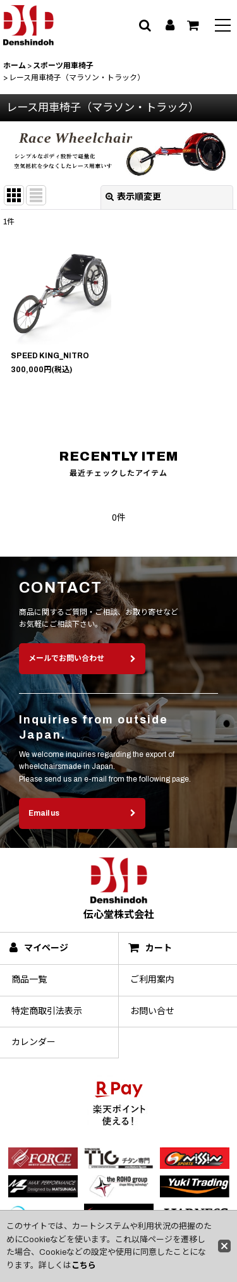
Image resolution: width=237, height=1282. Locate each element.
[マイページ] (170, 25)
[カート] (193, 25)
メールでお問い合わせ (82, 673)
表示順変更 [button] (133, 197)
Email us (82, 827)
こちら (83, 1265)
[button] (223, 27)
